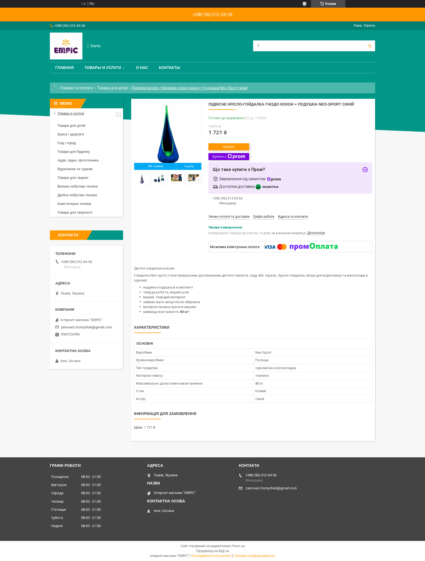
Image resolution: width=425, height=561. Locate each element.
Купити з (228, 156)
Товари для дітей (112, 88)
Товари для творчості (74, 212)
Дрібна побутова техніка (77, 195)
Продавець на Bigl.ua (212, 551)
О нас (142, 67)
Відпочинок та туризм (74, 169)
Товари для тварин (72, 178)
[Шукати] (369, 45)
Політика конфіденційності (254, 556)
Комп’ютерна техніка (74, 204)
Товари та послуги (76, 88)
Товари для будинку (73, 152)
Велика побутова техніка (77, 186)
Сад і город (66, 143)
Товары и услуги (103, 67)
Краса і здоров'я (70, 134)
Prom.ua (238, 546)
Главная (64, 67)
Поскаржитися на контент (211, 556)
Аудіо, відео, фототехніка (78, 160)
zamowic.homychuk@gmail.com (86, 327)
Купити (228, 147)
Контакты (169, 67)
